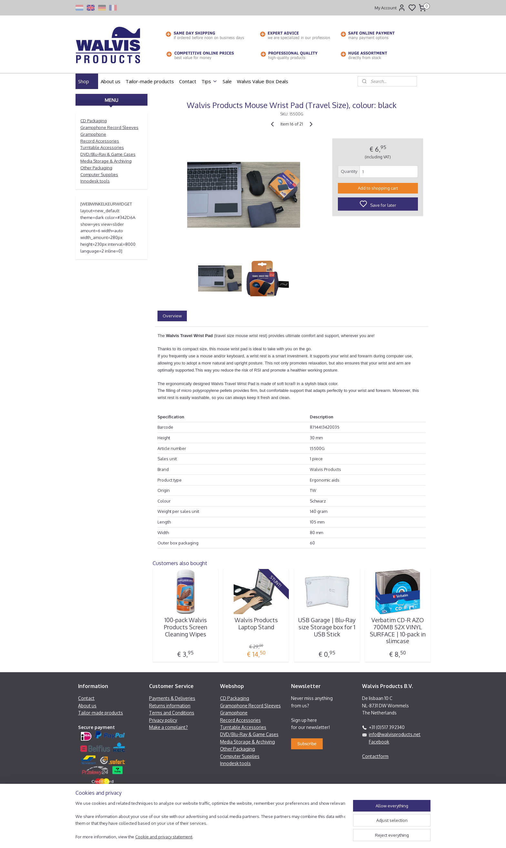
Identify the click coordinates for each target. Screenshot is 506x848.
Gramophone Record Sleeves (109, 127)
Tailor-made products (150, 81)
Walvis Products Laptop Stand (256, 624)
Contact (187, 81)
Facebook (379, 741)
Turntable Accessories (102, 147)
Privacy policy (163, 720)
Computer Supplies (99, 174)
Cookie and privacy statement (163, 836)
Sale (227, 81)
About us (110, 81)
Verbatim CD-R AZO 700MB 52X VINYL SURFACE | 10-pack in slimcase (398, 630)
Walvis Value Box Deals (262, 81)
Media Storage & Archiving (106, 161)
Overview (172, 315)
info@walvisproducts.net (394, 734)
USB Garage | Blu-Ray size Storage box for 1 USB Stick (327, 627)
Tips (209, 81)
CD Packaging (93, 120)
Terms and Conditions (171, 712)
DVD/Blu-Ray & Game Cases (108, 154)
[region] (210, 820)
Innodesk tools (95, 181)
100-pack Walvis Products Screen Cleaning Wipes (185, 627)
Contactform (375, 756)
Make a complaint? (168, 727)
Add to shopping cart (378, 188)
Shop (87, 81)
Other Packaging (96, 167)
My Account (390, 8)
